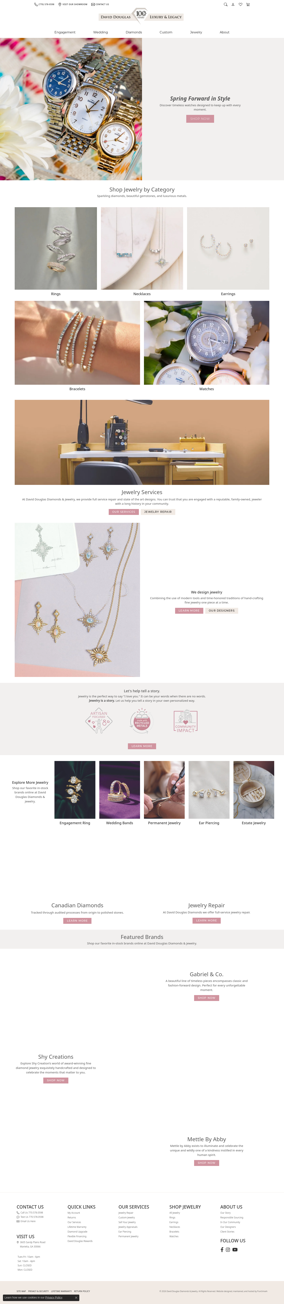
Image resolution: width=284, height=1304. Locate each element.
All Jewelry (174, 1212)
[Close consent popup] (76, 1298)
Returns (72, 1217)
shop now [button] (200, 119)
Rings (172, 1217)
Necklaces (174, 1227)
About (225, 32)
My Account (74, 1212)
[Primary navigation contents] (142, 32)
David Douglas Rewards (80, 1241)
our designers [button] (222, 610)
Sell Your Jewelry (127, 1222)
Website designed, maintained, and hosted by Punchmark (241, 1291)
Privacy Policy (53, 1297)
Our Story (225, 1212)
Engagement (65, 32)
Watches (173, 1236)
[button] (225, 4)
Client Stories (227, 1231)
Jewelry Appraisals (127, 1227)
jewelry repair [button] (158, 511)
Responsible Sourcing (231, 1217)
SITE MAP (21, 1291)
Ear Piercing (124, 1231)
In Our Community (230, 1222)
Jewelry (196, 32)
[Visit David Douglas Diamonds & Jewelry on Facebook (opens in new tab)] (222, 1249)
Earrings (173, 1222)
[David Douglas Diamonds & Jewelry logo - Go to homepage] (141, 17)
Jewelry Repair (125, 1212)
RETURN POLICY (82, 1291)
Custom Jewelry (126, 1217)
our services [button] (123, 511)
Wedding (100, 32)
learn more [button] (189, 610)
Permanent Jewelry (128, 1236)
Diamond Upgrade (77, 1231)
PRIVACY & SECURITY (38, 1291)
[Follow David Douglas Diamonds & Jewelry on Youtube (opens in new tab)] (235, 1249)
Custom (166, 32)
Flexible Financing (77, 1236)
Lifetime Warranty (77, 1227)
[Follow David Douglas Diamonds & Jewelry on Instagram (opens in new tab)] (228, 1249)
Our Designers (228, 1227)
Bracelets (174, 1231)
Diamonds (134, 32)
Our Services (74, 1222)
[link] (44, 4)
